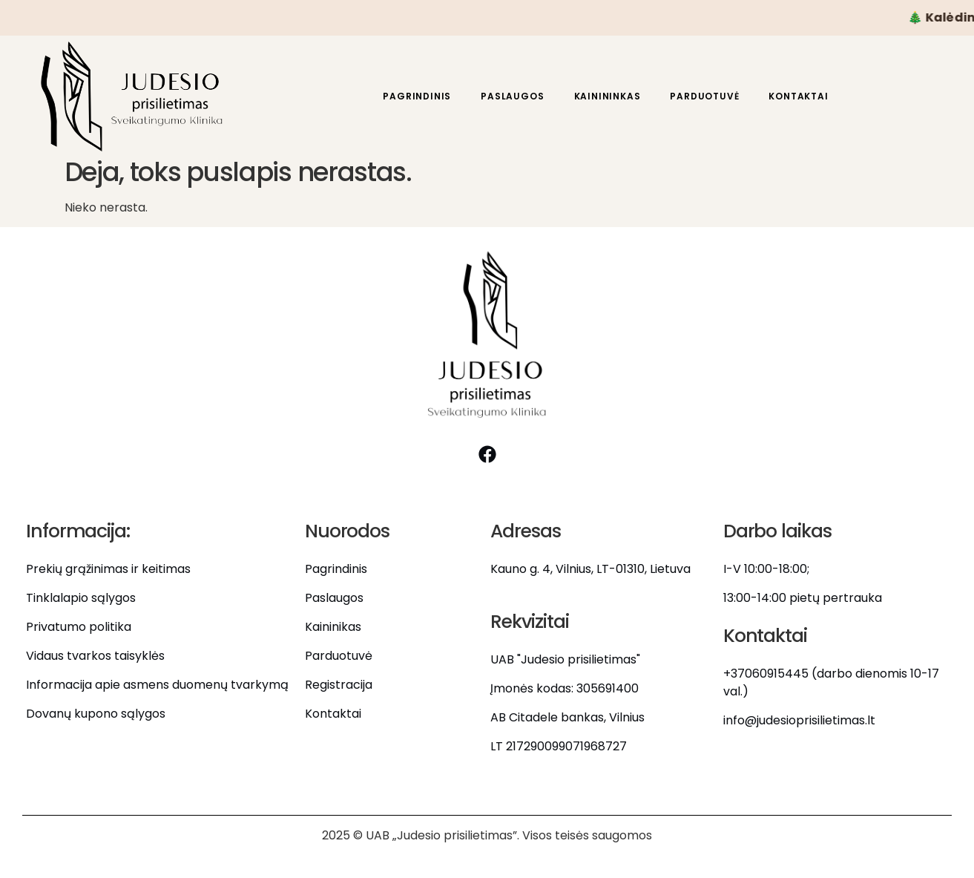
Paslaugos (512, 96)
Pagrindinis (417, 96)
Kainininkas (607, 96)
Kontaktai (798, 96)
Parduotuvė (704, 96)
